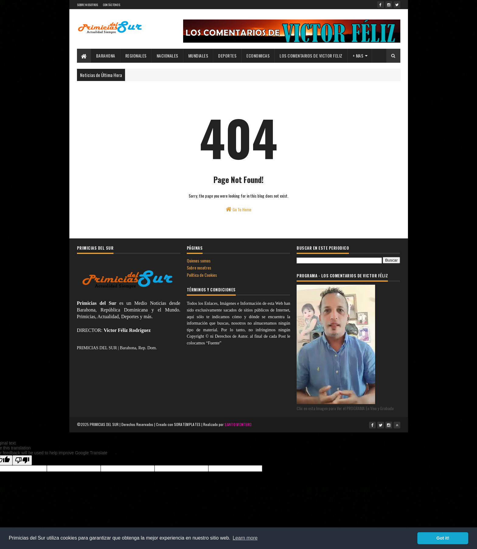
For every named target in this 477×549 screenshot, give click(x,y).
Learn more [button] (245, 537)
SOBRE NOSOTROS (87, 4)
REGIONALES (136, 55)
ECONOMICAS (258, 55)
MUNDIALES (198, 55)
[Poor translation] (22, 460)
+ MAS (358, 55)
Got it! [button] (443, 538)
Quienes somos (199, 260)
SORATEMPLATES (187, 424)
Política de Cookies (202, 275)
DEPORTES (227, 55)
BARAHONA (105, 55)
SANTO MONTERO (238, 424)
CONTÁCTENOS (111, 4)
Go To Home (238, 209)
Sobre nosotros (199, 267)
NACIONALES (167, 55)
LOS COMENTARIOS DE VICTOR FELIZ (311, 55)
